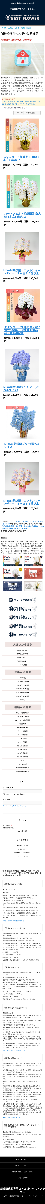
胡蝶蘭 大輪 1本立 (22, 650)
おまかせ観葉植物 (22, 757)
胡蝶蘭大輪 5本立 (22, 657)
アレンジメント (22, 764)
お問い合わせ (22, 849)
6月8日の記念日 (26, 28)
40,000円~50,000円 (22, 696)
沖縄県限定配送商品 (22, 771)
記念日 (17, 28)
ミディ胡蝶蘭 (22, 665)
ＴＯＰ (4, 28)
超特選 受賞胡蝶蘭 (22, 727)
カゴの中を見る (22, 831)
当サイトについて (22, 846)
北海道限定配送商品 (22, 768)
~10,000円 (22, 678)
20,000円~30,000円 (22, 689)
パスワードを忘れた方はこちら (15, 805)
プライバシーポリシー (22, 856)
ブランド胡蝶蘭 (22, 731)
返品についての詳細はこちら (12, 1117)
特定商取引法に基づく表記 (22, 853)
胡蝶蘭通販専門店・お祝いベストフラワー (22, 1190)
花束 (22, 760)
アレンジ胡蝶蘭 (22, 735)
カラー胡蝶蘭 (22, 738)
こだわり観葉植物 (22, 753)
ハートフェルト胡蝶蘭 (22, 720)
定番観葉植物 (22, 749)
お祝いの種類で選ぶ (22, 713)
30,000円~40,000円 (22, 692)
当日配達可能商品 (22, 746)
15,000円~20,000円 (22, 685)
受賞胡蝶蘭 (22, 724)
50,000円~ (22, 700)
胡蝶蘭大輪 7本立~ (22, 661)
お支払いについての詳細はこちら (13, 921)
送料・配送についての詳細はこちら (14, 1051)
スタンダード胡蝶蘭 (22, 716)
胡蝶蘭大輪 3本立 (22, 654)
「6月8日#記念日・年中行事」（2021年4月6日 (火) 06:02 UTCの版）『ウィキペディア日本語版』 (21, 102)
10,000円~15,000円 (22, 681)
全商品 (10, 28)
